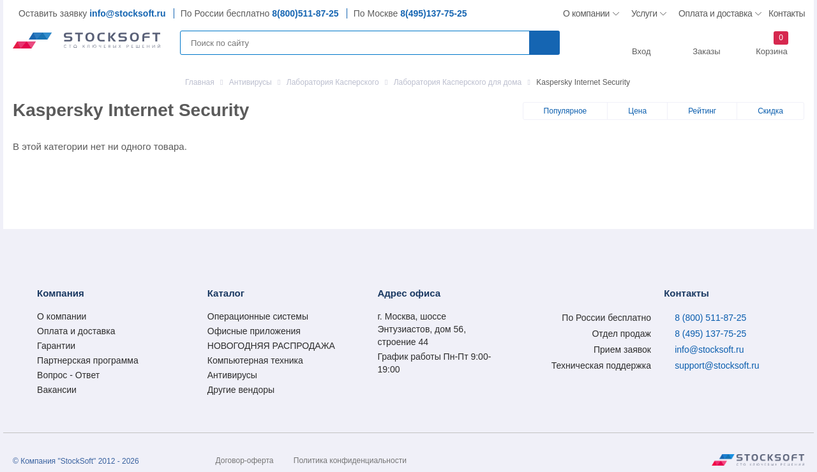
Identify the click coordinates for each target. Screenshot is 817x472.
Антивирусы (232, 375)
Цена (637, 111)
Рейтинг (702, 111)
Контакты (786, 13)
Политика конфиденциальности (350, 460)
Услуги (644, 13)
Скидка (770, 111)
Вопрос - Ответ (68, 375)
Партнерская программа (88, 360)
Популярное (565, 111)
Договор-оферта (245, 460)
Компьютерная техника (255, 360)
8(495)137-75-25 (433, 13)
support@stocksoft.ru (717, 365)
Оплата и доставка (713, 13)
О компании (587, 13)
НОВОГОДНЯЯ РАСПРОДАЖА (271, 346)
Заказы (706, 51)
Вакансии (57, 390)
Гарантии (56, 346)
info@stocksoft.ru (127, 13)
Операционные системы (257, 316)
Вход (641, 51)
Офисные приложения (254, 331)
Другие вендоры (240, 390)
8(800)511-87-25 (305, 13)
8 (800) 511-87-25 (710, 318)
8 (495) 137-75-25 (710, 333)
